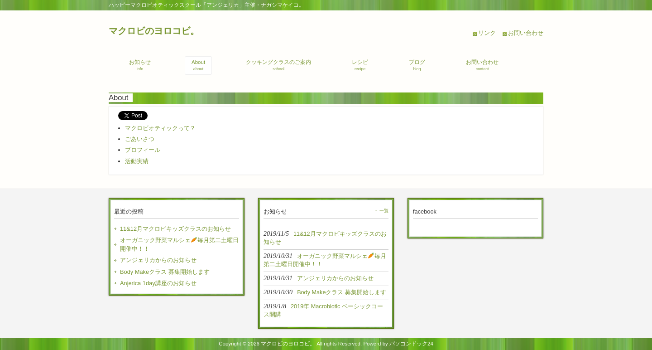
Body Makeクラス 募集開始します (165, 271)
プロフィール (142, 149)
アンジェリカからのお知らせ (158, 260)
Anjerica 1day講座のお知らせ (158, 283)
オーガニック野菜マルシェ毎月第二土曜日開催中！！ (179, 244)
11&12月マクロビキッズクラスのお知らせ (175, 228)
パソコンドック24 (411, 343)
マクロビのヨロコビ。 (154, 30)
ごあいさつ (139, 139)
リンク (487, 32)
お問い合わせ (525, 32)
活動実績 (137, 161)
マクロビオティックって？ (160, 128)
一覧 (383, 210)
